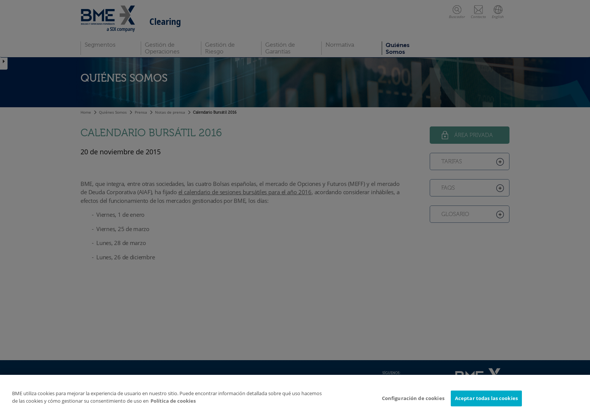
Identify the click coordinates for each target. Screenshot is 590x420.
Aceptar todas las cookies (486, 398)
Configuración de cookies (413, 398)
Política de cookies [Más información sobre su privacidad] (173, 400)
